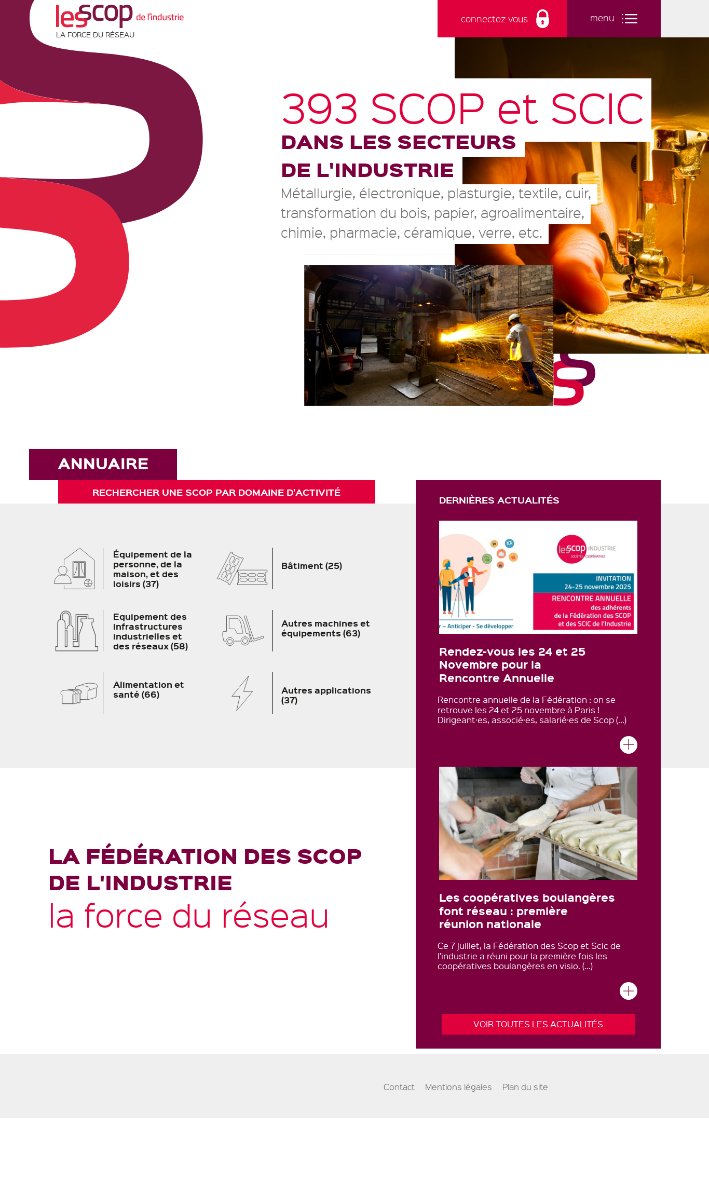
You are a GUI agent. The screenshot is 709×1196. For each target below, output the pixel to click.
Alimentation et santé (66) (124, 693)
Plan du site (525, 1087)
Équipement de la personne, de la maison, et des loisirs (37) (124, 568)
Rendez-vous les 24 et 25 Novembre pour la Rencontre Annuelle (512, 664)
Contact (399, 1087)
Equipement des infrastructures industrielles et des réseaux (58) (124, 631)
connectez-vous (494, 18)
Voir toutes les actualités (538, 1023)
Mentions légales (458, 1087)
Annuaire (103, 463)
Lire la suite (628, 748)
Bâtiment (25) (300, 567)
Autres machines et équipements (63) (300, 631)
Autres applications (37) (300, 693)
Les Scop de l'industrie (120, 16)
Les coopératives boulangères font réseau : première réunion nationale (527, 910)
